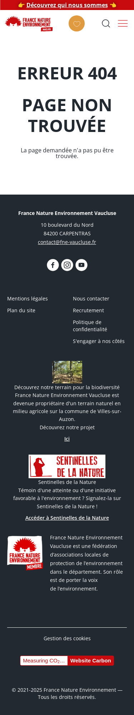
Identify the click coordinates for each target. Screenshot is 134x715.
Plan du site (21, 310)
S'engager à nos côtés (99, 341)
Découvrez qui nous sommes (67, 5)
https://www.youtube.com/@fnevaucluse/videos (81, 265)
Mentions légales (27, 298)
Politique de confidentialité (90, 326)
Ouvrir (105, 23)
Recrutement (88, 310)
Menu (122, 23)
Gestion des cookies (67, 638)
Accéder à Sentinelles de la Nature (67, 517)
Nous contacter (91, 298)
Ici (67, 438)
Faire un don (79, 29)
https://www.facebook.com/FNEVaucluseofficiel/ (53, 265)
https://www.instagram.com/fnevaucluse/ (67, 265)
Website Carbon (90, 660)
